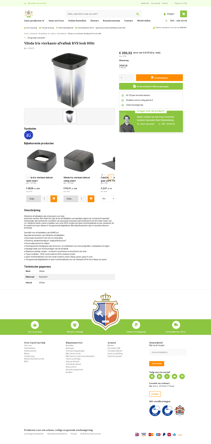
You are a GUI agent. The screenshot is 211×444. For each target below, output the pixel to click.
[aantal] (46, 198)
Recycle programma (74, 369)
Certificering (29, 356)
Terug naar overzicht (36, 38)
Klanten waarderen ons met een (168, 28)
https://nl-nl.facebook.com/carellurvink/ (159, 376)
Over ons (28, 345)
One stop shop (31, 28)
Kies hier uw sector (37, 3)
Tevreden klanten (115, 351)
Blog (182, 376)
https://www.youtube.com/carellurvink (174, 376)
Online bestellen (77, 20)
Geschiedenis (29, 348)
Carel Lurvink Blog (115, 353)
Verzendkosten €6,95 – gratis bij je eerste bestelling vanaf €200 (101, 28)
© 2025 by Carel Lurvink (90, 434)
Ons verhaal (155, 3)
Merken (111, 345)
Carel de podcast (115, 356)
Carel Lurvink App (73, 359)
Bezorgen (70, 348)
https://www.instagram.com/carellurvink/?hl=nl (167, 376)
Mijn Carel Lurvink (73, 353)
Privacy (74, 434)
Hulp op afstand (72, 361)
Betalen (69, 372)
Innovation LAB (114, 348)
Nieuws (94, 20)
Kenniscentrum (111, 20)
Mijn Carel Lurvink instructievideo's (80, 356)
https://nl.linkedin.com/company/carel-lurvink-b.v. (152, 376)
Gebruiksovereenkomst (57, 434)
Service (165, 3)
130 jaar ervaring (47, 28)
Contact (128, 20)
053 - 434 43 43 (178, 20)
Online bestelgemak (65, 28)
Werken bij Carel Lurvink (34, 359)
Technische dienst (73, 364)
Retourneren (71, 367)
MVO (26, 361)
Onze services (56, 20)
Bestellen (70, 345)
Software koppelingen (75, 351)
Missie (26, 353)
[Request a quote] (151, 86)
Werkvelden (143, 20)
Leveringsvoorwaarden (34, 434)
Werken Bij (145, 3)
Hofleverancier (30, 351)
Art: (31, 183)
